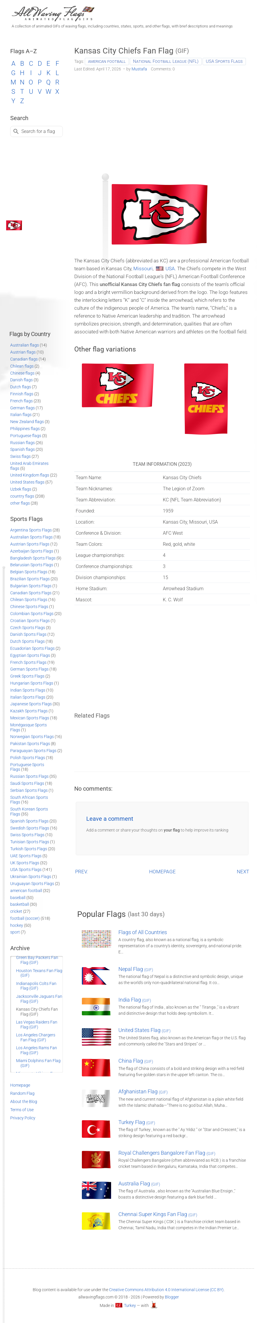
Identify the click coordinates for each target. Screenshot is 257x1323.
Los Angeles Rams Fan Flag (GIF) (36, 1050)
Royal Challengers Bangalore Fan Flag (166, 1153)
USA (170, 268)
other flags (20, 503)
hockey (16, 925)
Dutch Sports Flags (27, 641)
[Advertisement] (162, 120)
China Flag (135, 1061)
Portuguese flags (25, 435)
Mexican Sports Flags (29, 718)
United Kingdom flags (29, 475)
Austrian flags (23, 352)
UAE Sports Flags (26, 855)
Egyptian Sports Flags (30, 655)
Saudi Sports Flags (27, 783)
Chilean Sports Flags (28, 599)
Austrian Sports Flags (29, 544)
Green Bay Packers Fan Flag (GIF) (37, 960)
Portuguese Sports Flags (27, 767)
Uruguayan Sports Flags (32, 883)
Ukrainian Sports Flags (30, 876)
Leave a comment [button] (109, 818)
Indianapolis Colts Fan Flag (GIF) (36, 986)
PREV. (81, 872)
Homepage (20, 1085)
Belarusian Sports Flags (31, 564)
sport (15, 932)
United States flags (27, 482)
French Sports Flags (28, 662)
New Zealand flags (27, 421)
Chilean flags (22, 366)
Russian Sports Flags (29, 776)
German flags (22, 408)
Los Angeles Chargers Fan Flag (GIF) (35, 1037)
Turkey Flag (136, 1122)
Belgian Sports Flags (28, 571)
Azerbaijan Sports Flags (31, 551)
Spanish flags (22, 449)
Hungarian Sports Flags (31, 683)
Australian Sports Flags (31, 537)
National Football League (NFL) (166, 61)
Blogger (172, 1297)
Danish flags (21, 379)
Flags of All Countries (142, 932)
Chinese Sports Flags (29, 606)
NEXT (243, 872)
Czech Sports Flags (27, 627)
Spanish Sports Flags (29, 821)
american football (107, 61)
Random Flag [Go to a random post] (22, 1093)
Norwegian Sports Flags (32, 736)
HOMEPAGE (162, 872)
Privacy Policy (22, 1118)
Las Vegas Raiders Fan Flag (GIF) (36, 1024)
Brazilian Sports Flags (30, 578)
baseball (17, 897)
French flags (21, 401)
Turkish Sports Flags (28, 848)
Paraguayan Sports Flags (33, 750)
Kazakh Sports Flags (29, 711)
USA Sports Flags (224, 61)
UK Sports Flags (24, 862)
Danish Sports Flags (28, 634)
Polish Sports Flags (27, 757)
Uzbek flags (20, 489)
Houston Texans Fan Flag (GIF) (39, 973)
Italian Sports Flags (27, 697)
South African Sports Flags (29, 800)
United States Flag (144, 1030)
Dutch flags (20, 387)
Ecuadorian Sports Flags (32, 648)
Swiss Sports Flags (27, 834)
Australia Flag (139, 1183)
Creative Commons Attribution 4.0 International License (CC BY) (166, 1289)
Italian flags (21, 414)
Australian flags (24, 345)
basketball (19, 904)
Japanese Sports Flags (31, 704)
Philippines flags (25, 428)
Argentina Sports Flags (31, 530)
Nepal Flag (135, 969)
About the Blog (23, 1101)
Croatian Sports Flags (30, 620)
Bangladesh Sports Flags (33, 558)
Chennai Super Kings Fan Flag (157, 1214)
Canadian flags (24, 359)
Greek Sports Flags (27, 676)
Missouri (143, 268)
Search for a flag (38, 131)
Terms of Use (22, 1109)
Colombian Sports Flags (32, 613)
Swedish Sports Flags (29, 828)
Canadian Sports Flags (30, 592)
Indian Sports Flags (27, 690)
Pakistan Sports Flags (30, 743)
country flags (22, 496)
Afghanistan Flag (143, 1091)
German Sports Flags (29, 669)
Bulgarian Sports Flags (30, 585)
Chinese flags (22, 373)
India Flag (134, 1000)
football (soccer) (25, 918)
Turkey (130, 1305)
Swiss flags (20, 456)
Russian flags (22, 442)
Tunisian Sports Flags (29, 841)
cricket (16, 911)
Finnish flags (21, 394)
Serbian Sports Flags (29, 790)
